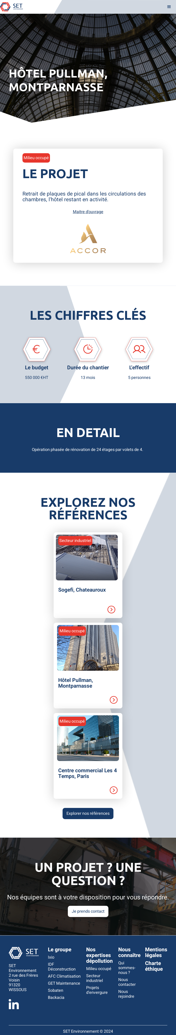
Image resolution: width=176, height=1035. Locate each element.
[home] (11, 6)
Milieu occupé (98, 968)
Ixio (51, 957)
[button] (169, 7)
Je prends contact (88, 911)
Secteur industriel (94, 978)
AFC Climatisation (64, 976)
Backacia (56, 997)
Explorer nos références (88, 813)
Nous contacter (127, 982)
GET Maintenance (64, 983)
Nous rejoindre (126, 994)
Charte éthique (154, 966)
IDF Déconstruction (62, 967)
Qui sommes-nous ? (126, 968)
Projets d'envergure (97, 990)
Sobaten (55, 990)
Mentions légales (156, 952)
